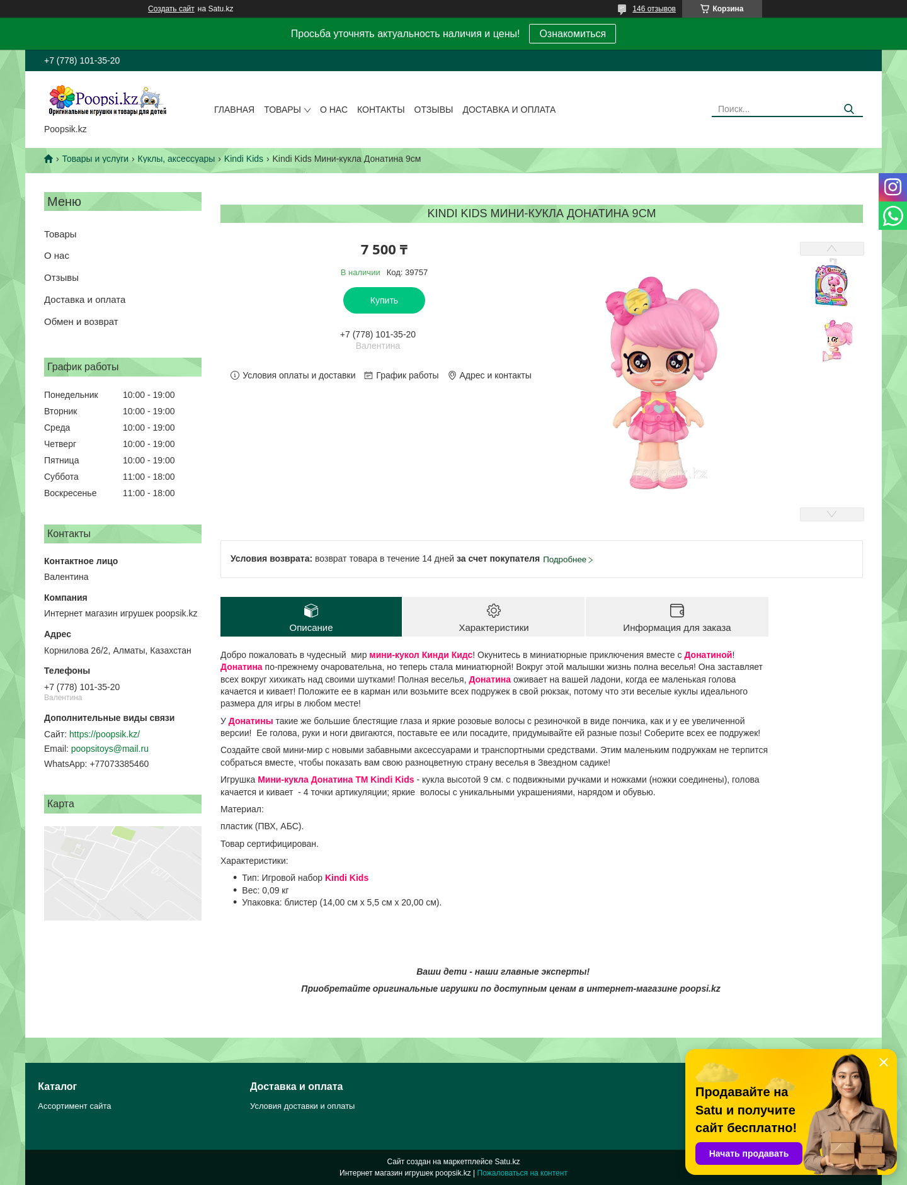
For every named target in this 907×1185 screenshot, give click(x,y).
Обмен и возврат (81, 321)
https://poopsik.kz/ (104, 734)
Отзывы (434, 110)
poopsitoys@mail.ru (110, 749)
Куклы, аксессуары (176, 158)
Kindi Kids (243, 158)
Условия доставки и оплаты (302, 1106)
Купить (384, 300)
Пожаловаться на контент (522, 1173)
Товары (282, 110)
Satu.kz (507, 1161)
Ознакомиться (572, 33)
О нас (334, 110)
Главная (234, 110)
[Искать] (849, 109)
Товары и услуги (95, 158)
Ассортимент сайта (74, 1106)
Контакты (381, 110)
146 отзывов (654, 8)
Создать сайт (171, 8)
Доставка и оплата (509, 110)
